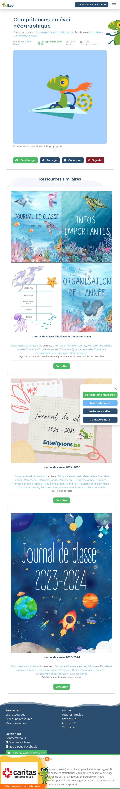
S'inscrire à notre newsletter (26, 753)
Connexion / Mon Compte (92, 5)
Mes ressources (16, 723)
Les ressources (15, 714)
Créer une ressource (19, 719)
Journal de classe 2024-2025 (61, 467)
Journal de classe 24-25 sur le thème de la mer (61, 336)
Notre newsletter (100, 411)
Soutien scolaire (18, 742)
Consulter (61, 366)
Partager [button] (50, 160)
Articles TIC (69, 723)
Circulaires (69, 727)
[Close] (116, 389)
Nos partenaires (100, 403)
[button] (73, 160)
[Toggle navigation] (114, 5)
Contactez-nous (100, 419)
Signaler (95, 160)
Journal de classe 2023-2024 (61, 657)
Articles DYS (70, 719)
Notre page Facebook (21, 746)
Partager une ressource (100, 394)
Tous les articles (72, 714)
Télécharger (25, 160)
